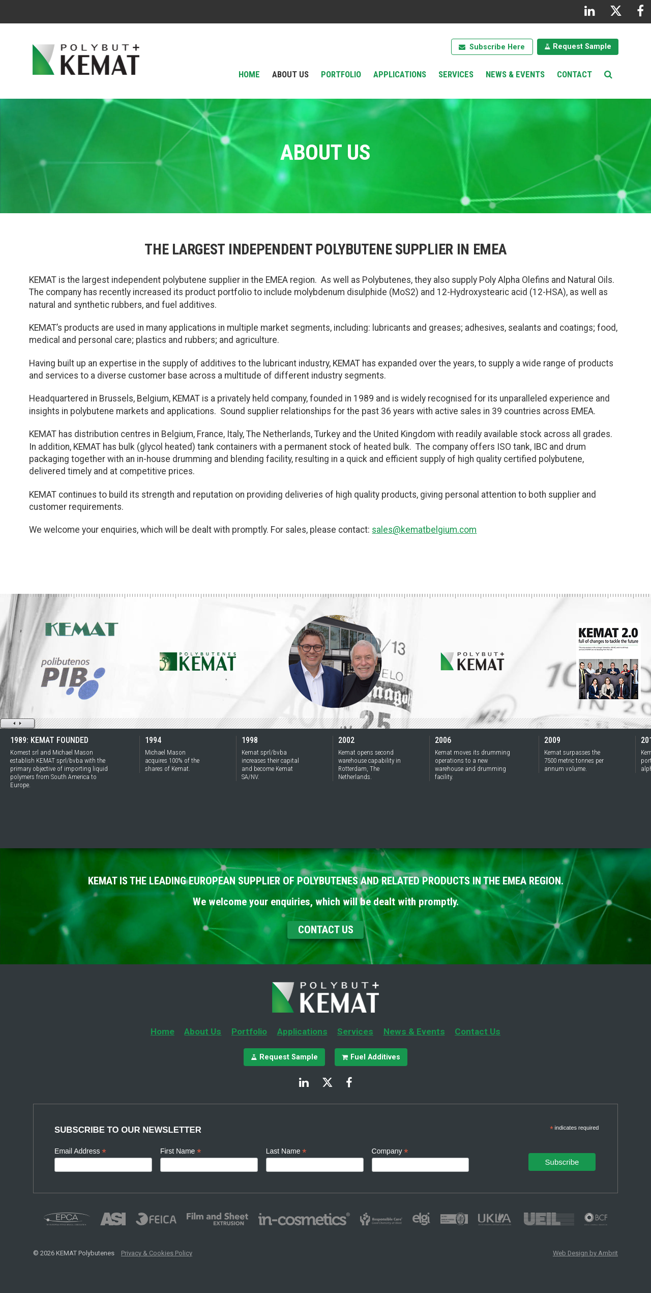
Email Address (80, 1151)
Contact (574, 74)
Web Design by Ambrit (585, 1253)
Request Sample (582, 46)
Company (390, 1151)
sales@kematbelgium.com (424, 530)
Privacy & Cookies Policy (156, 1253)
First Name (180, 1151)
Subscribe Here (497, 47)
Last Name (286, 1151)
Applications (399, 74)
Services (456, 74)
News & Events (515, 74)
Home (249, 74)
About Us (290, 74)
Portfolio (341, 74)
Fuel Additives (375, 1057)
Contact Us (325, 930)
